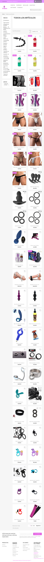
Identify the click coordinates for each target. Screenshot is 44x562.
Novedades (4, 546)
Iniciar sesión (25, 547)
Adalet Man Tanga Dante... (35, 147)
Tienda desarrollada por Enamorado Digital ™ (22, 560)
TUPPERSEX (19, 5)
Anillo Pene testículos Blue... (34, 421)
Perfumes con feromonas (5, 67)
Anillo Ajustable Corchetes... (34, 362)
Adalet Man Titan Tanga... (35, 167)
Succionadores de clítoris (6, 72)
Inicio (5, 18)
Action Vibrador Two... (35, 108)
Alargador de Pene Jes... (19, 284)
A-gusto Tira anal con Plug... (19, 49)
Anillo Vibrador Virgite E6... (35, 480)
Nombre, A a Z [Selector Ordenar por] (37, 31)
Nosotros (32, 5)
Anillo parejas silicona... (34, 402)
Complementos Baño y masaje (6, 35)
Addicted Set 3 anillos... (34, 206)
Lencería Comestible (6, 56)
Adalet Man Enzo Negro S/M (19, 128)
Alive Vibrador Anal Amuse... (19, 304)
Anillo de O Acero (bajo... (35, 382)
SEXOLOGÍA (25, 5)
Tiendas (14, 555)
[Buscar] (36, 10)
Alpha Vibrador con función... (19, 323)
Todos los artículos (5, 75)
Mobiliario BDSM (5, 61)
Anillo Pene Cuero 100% (19, 421)
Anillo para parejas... (19, 402)
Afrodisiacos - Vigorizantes (6, 21)
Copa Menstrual (5, 38)
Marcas (5, 82)
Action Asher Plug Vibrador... (19, 88)
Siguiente (38, 525)
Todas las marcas (6, 84)
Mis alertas (25, 550)
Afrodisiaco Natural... (19, 265)
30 (34, 525)
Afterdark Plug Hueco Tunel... (35, 265)
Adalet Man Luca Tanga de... (34, 128)
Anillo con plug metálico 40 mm (19, 382)
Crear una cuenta (26, 549)
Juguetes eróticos (5, 52)
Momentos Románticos (6, 64)
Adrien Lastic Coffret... (34, 245)
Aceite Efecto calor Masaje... (35, 49)
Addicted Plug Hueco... (19, 206)
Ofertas (13, 5)
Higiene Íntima (5, 46)
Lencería (5, 54)
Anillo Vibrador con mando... (19, 460)
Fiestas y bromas (5, 44)
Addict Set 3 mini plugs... (35, 186)
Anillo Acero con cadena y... (19, 362)
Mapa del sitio (15, 554)
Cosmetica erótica (5, 41)
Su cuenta (25, 542)
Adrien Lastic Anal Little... (19, 245)
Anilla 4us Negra (19, 343)
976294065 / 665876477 (12, 1)
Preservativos (6, 69)
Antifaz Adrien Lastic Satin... (35, 519)
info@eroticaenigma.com (38, 558)
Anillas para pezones (35, 343)
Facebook (20, 7)
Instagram (13, 7)
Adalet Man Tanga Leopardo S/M (19, 167)
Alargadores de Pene (6, 25)
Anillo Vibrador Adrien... (34, 441)
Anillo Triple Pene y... (19, 441)
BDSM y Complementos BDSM (6, 28)
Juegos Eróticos (5, 49)
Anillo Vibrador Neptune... (19, 480)
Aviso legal (15, 545)
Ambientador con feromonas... (35, 323)
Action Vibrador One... (19, 108)
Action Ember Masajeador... (35, 88)
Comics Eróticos (5, 31)
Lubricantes (6, 58)
